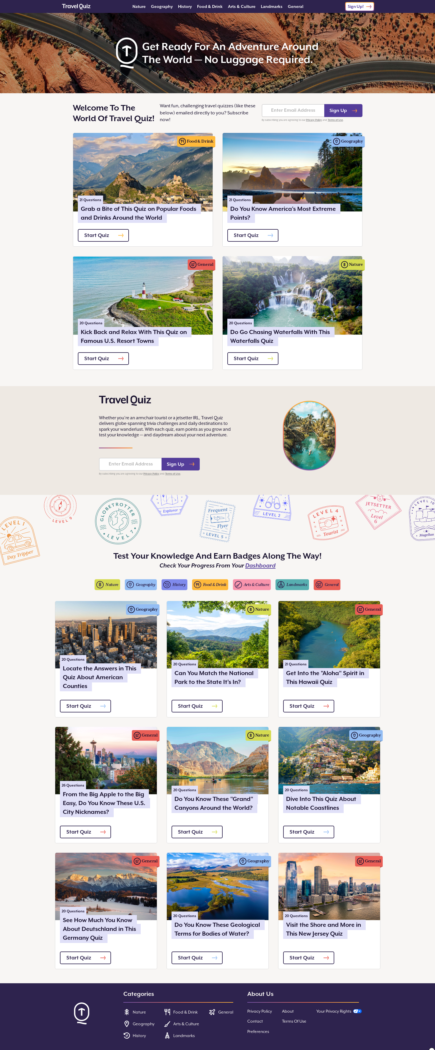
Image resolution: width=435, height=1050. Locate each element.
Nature (139, 6)
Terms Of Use (294, 1021)
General (295, 6)
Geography (162, 6)
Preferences (258, 1031)
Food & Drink (210, 6)
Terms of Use (335, 120)
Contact (255, 1021)
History (185, 6)
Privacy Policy (314, 120)
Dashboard (260, 565)
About (288, 1011)
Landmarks (272, 6)
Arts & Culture (242, 6)
